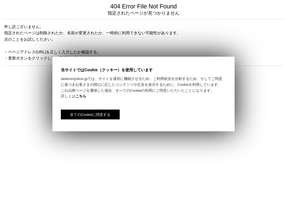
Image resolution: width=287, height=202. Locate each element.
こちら (80, 96)
